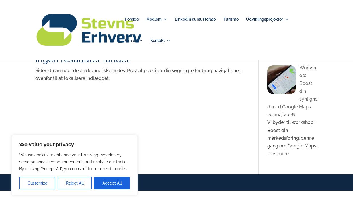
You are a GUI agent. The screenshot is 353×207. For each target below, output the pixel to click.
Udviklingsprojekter (264, 19)
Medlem (154, 19)
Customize (37, 183)
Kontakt (157, 41)
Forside (132, 19)
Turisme (231, 19)
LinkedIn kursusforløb (195, 19)
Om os (131, 41)
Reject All (75, 183)
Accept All (112, 183)
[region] (74, 165)
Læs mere (278, 153)
